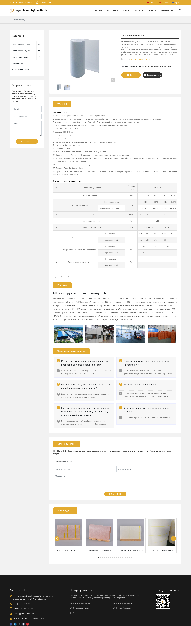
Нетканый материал (140, 59)
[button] (98, 557)
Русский (178, 2)
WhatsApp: (18, 613)
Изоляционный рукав (124, 603)
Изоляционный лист (81, 613)
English (153, 2)
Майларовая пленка (81, 608)
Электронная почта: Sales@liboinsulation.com (30, 618)
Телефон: (17, 609)
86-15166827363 (27, 609)
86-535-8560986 (26, 604)
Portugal (165, 2)
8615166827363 (45, 2)
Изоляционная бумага (81, 603)
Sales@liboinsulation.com (22, 2)
